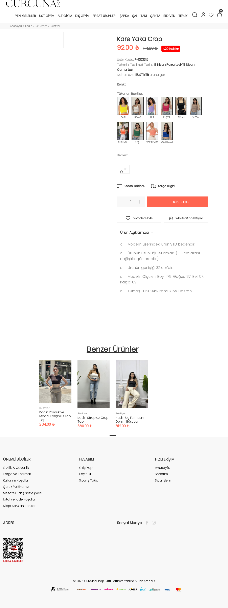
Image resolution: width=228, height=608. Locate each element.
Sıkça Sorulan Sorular (19, 506)
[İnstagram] (153, 522)
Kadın (28, 26)
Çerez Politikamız (16, 486)
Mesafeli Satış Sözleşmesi (22, 493)
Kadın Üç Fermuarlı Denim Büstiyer (130, 419)
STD (125, 169)
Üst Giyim (41, 26)
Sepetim (161, 474)
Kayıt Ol (85, 474)
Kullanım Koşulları (16, 480)
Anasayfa (16, 26)
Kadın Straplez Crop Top (93, 419)
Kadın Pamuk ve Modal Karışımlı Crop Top (55, 416)
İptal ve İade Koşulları (19, 499)
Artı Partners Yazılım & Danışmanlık (130, 581)
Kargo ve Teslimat (17, 474)
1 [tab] (113, 435)
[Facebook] (148, 522)
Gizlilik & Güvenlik (16, 468)
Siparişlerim (163, 480)
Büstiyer (55, 26)
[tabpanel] (55, 389)
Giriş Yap (86, 468)
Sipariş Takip (88, 480)
